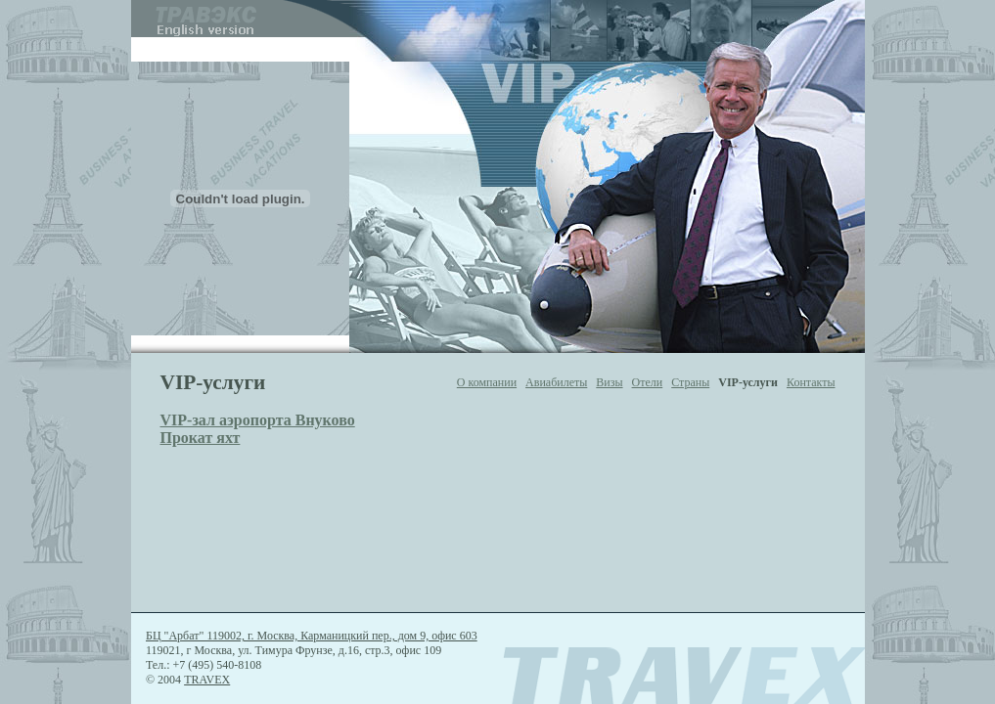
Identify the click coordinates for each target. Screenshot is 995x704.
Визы (609, 382)
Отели (647, 382)
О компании (487, 382)
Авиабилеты (556, 382)
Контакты (811, 382)
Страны (690, 382)
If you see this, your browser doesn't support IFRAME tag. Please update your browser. (498, 176)
